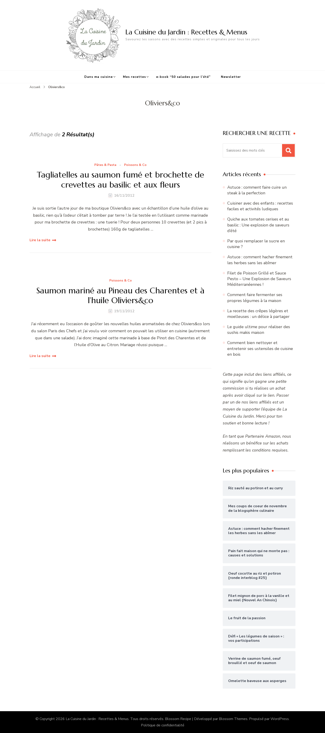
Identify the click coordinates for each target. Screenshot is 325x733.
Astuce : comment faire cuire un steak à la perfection (257, 190)
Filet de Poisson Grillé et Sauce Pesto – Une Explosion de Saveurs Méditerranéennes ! (259, 278)
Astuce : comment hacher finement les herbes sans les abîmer (259, 259)
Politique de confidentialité (162, 725)
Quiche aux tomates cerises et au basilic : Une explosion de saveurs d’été (258, 224)
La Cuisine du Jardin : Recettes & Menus (186, 32)
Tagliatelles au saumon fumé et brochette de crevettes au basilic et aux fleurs (120, 179)
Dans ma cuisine (98, 77)
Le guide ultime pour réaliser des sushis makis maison (258, 329)
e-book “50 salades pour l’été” (183, 77)
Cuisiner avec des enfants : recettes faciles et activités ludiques (260, 206)
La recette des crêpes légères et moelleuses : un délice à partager (258, 313)
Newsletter (231, 77)
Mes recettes (134, 77)
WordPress (279, 718)
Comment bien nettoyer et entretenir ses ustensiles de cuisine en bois (260, 348)
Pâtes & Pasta (105, 165)
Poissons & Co (135, 165)
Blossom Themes (233, 718)
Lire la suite (40, 240)
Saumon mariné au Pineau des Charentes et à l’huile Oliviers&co (120, 295)
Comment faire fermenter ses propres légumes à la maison (254, 297)
